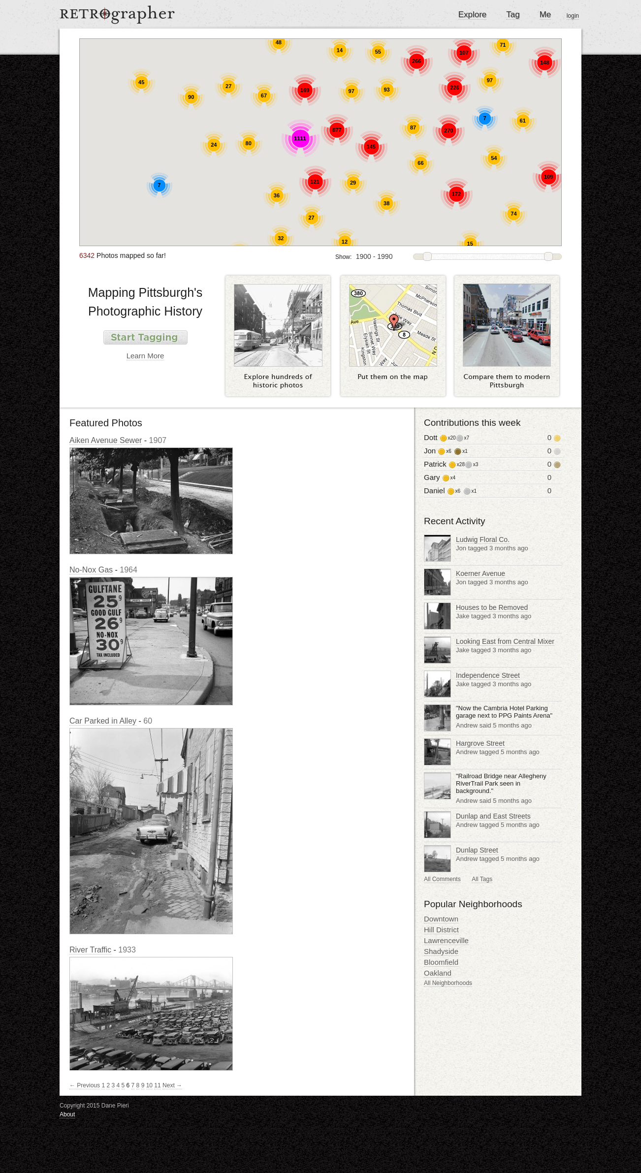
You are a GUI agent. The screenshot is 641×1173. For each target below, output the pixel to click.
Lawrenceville (446, 940)
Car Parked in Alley (102, 721)
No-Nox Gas (91, 570)
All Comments (442, 879)
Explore (472, 14)
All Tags (482, 879)
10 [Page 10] (149, 1085)
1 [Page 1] (103, 1085)
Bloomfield (441, 962)
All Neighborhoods (448, 983)
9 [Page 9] (143, 1085)
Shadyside (441, 951)
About (67, 1114)
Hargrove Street (480, 743)
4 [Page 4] (118, 1085)
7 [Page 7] (133, 1085)
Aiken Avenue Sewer (105, 440)
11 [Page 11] (157, 1085)
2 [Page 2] (108, 1085)
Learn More (145, 355)
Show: (343, 257)
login (573, 15)
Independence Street (488, 675)
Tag (512, 14)
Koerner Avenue (480, 573)
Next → (172, 1085)
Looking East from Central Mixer (505, 641)
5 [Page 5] (123, 1085)
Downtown (441, 919)
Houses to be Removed (492, 607)
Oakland (437, 973)
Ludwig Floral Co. (483, 539)
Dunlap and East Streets (493, 816)
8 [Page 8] (138, 1085)
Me (545, 14)
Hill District (441, 929)
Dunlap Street (477, 850)
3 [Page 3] (113, 1085)
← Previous (84, 1085)
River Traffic (90, 950)
